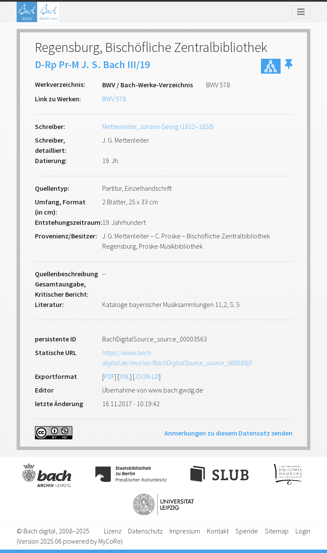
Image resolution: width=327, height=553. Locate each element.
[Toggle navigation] (301, 12)
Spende (246, 531)
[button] (289, 66)
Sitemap (277, 531)
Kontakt (218, 531)
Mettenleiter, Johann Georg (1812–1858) (158, 126)
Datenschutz (145, 531)
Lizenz (112, 531)
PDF (109, 376)
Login (302, 531)
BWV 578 (114, 99)
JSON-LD (147, 376)
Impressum (184, 531)
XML (124, 376)
